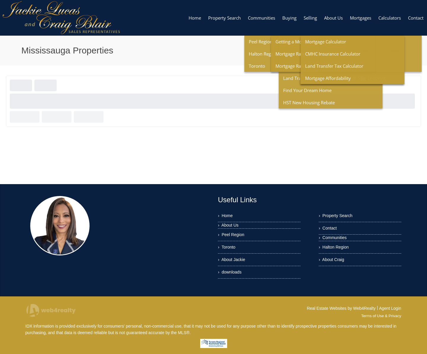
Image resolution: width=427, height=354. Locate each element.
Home (352, 51)
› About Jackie (231, 259)
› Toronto (226, 247)
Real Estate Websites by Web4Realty (341, 308)
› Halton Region (334, 247)
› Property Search (336, 215)
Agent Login (390, 308)
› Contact (328, 228)
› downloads (229, 272)
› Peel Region (231, 234)
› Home (225, 215)
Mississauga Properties (383, 51)
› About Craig (331, 259)
